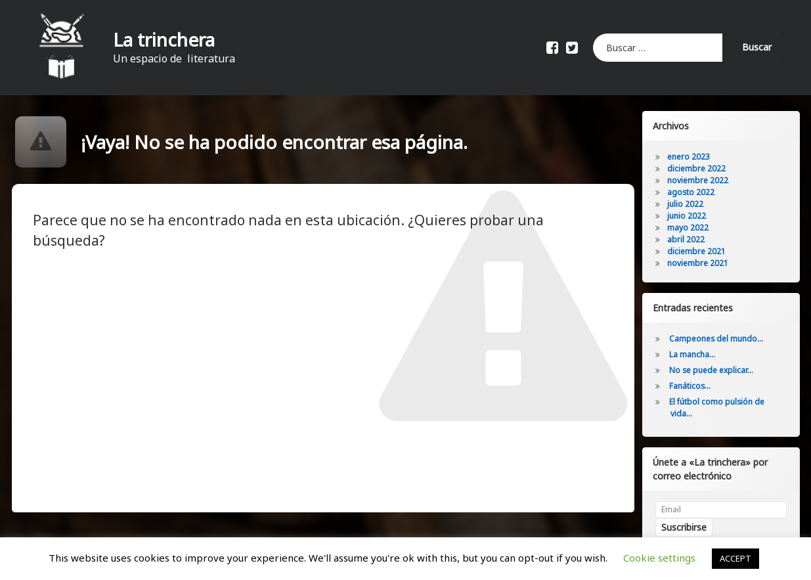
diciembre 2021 (697, 251)
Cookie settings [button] (659, 557)
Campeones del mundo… (717, 338)
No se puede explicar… (712, 370)
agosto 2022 (691, 192)
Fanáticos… (690, 385)
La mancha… (693, 354)
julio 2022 (686, 204)
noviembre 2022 (698, 180)
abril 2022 (686, 239)
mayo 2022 (688, 227)
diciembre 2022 (697, 168)
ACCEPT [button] (735, 558)
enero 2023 (689, 156)
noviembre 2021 (698, 263)
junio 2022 (687, 215)
